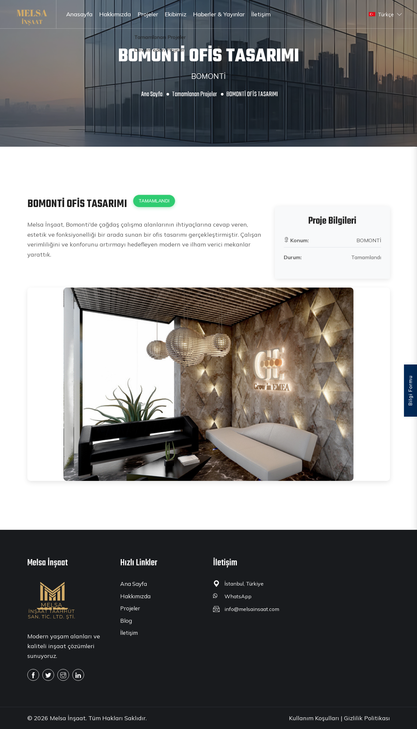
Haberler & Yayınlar (219, 14)
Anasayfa (79, 14)
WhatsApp (238, 596)
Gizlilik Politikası (367, 718)
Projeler (147, 14)
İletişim (261, 14)
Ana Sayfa (152, 94)
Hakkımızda (115, 14)
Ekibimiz (175, 14)
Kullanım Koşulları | (315, 718)
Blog (126, 620)
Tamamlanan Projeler (194, 94)
